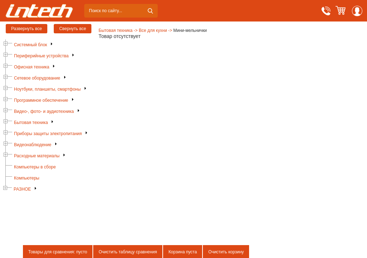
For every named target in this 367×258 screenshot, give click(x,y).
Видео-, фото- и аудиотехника (44, 111)
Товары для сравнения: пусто (57, 251)
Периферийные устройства (41, 55)
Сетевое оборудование (37, 78)
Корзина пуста (182, 251)
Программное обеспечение (41, 100)
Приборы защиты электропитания (48, 133)
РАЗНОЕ (22, 189)
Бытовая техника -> (118, 30)
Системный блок (30, 44)
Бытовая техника (31, 122)
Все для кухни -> (155, 30)
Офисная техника (31, 67)
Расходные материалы (36, 155)
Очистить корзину (226, 251)
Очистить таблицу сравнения (128, 251)
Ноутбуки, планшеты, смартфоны (47, 89)
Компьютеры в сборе (35, 166)
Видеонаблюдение (32, 144)
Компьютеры (26, 178)
